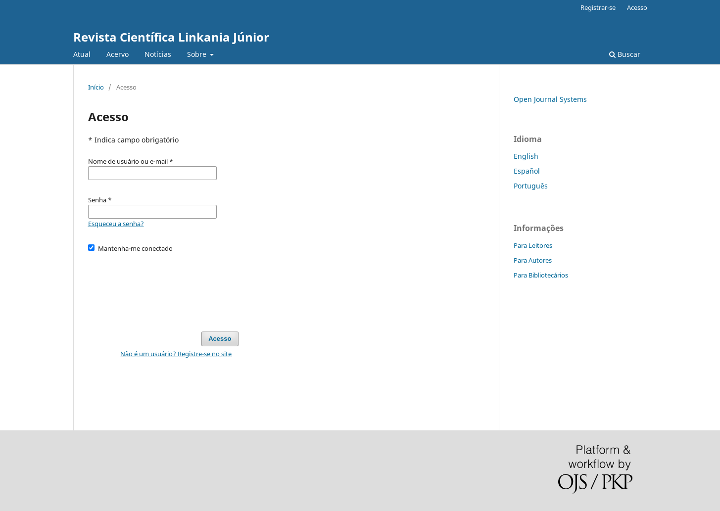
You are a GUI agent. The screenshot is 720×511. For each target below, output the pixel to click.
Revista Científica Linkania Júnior (171, 37)
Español (527, 171)
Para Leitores (533, 245)
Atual (82, 54)
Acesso (637, 7)
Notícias (157, 54)
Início (96, 87)
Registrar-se (598, 7)
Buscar (624, 54)
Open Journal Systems (550, 99)
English (526, 156)
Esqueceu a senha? (116, 223)
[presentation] (163, 287)
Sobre (197, 54)
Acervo (117, 54)
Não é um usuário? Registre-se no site (176, 353)
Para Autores (533, 260)
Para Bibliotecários (541, 275)
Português (531, 185)
